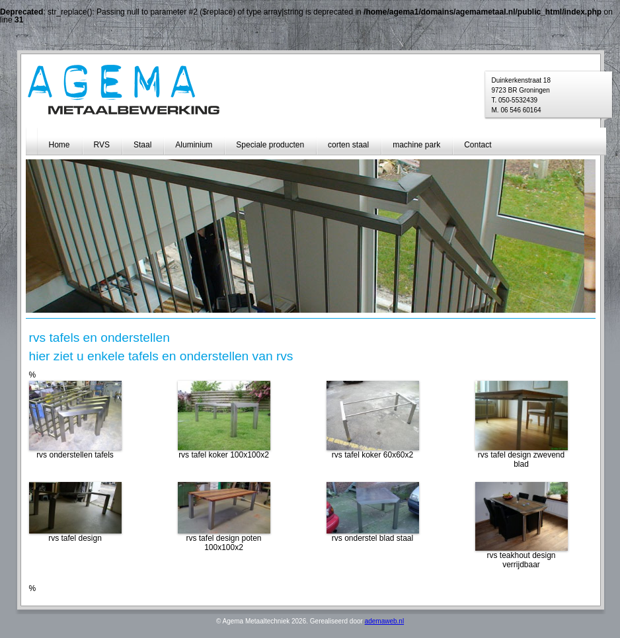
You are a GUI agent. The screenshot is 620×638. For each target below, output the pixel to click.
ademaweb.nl (384, 621)
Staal (142, 144)
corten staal (348, 144)
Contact (477, 144)
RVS (102, 144)
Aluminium (193, 144)
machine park (416, 144)
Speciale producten (270, 144)
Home (59, 144)
